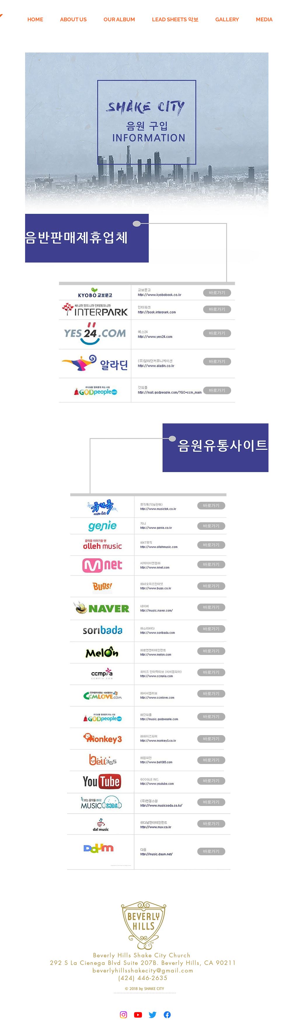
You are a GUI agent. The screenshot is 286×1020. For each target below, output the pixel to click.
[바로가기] (217, 293)
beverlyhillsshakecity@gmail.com (143, 970)
